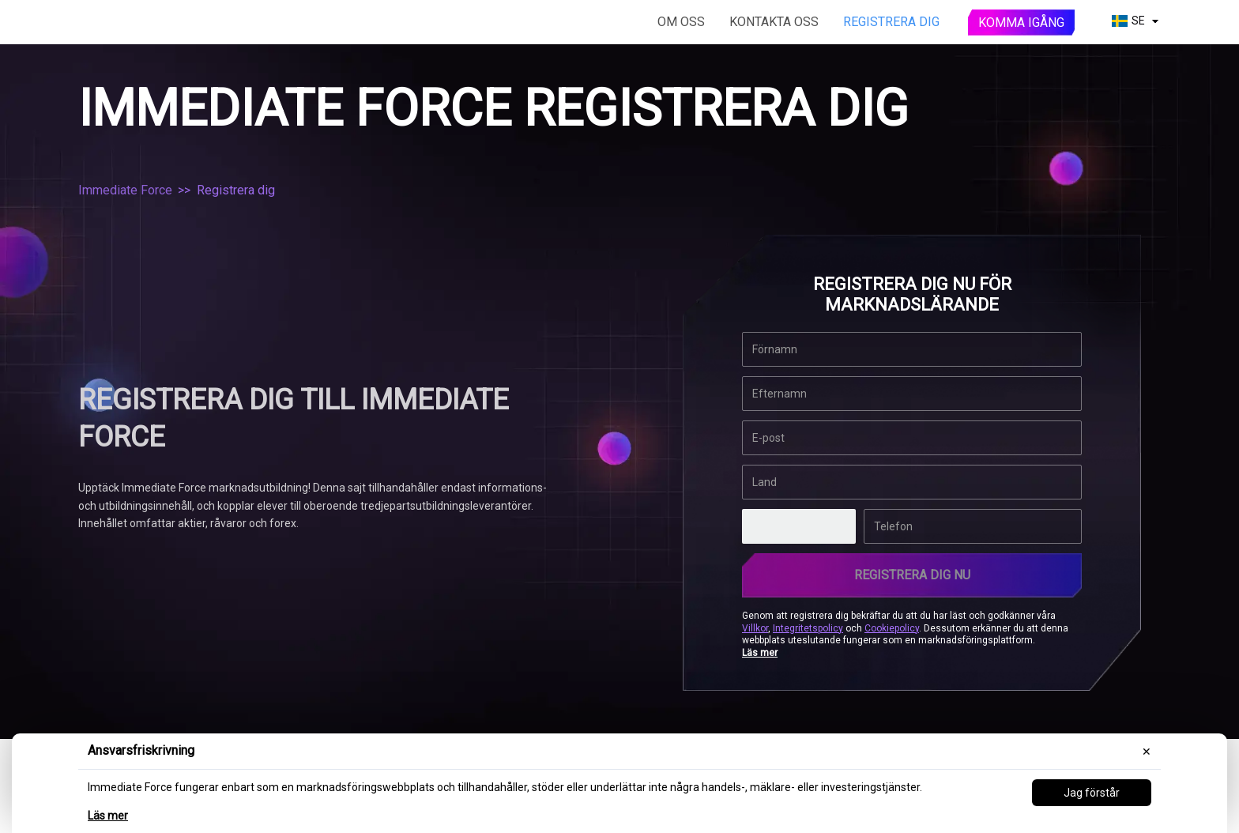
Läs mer (108, 815)
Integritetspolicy (808, 627)
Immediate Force (125, 190)
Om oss (681, 21)
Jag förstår (1092, 792)
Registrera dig (891, 21)
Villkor (755, 627)
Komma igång (1021, 22)
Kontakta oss (774, 21)
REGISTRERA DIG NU (912, 574)
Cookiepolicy (891, 627)
